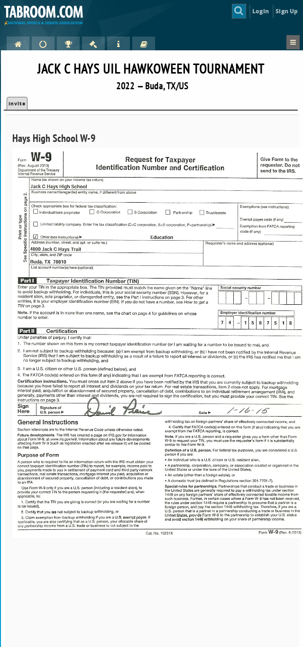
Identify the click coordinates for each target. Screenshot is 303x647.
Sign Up (286, 11)
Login (260, 11)
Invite (17, 103)
